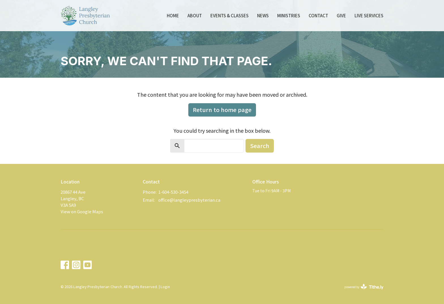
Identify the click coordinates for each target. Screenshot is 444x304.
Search (259, 146)
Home (173, 15)
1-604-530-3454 (173, 192)
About (194, 15)
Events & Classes (229, 15)
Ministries (288, 15)
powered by (363, 286)
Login (165, 286)
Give (341, 15)
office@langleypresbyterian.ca (189, 200)
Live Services (369, 15)
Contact (318, 15)
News (263, 15)
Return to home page (222, 109)
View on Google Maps (82, 211)
